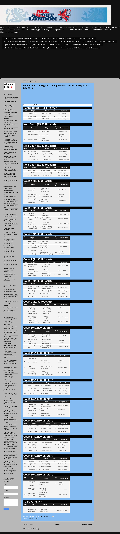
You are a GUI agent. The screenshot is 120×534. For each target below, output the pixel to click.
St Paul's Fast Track (10, 291)
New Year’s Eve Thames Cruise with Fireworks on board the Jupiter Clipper (10, 464)
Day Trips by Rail (54, 45)
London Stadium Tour (10, 128)
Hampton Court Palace (10, 223)
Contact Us (59, 48)
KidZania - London (9, 237)
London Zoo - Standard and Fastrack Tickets (11, 265)
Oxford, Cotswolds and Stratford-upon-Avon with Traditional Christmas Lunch (10, 370)
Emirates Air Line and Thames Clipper (10, 220)
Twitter (66, 45)
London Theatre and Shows (70, 41)
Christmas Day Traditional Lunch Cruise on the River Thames (9, 401)
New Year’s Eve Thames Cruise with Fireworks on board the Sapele (10, 413)
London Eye (7, 254)
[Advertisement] (58, 98)
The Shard (7, 299)
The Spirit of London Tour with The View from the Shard (11, 163)
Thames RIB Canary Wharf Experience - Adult (10, 157)
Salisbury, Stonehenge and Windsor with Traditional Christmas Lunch (10, 362)
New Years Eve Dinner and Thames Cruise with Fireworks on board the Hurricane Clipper (11, 449)
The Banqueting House (10, 294)
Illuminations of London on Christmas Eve (11, 327)
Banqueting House (9, 199)
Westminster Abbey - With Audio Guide (10, 311)
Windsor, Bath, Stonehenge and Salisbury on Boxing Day (10, 377)
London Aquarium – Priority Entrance (9, 240)
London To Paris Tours (107, 41)
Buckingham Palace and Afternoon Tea (10, 202)
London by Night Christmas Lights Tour (10, 318)
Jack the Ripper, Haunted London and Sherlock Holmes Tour (10, 110)
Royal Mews (7, 276)
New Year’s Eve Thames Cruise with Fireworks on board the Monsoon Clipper (10, 442)
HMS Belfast (7, 225)
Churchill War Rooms (10, 212)
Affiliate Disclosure (92, 48)
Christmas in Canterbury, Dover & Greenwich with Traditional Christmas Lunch (10, 354)
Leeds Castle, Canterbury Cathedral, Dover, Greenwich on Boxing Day (10, 384)
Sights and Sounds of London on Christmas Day (10, 332)
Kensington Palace (9, 232)
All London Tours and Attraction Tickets (24, 38)
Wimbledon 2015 (33, 519)
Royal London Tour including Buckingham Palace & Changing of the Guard (10, 141)
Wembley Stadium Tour (11, 308)
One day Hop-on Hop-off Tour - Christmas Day (10, 347)
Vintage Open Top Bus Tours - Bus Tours (80, 38)
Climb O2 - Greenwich (10, 214)
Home (6, 38)
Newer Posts (28, 525)
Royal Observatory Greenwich (9, 279)
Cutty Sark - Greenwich (11, 217)
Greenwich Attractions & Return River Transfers (11, 97)
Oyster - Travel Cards (38, 45)
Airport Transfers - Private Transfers (16, 45)
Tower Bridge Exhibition (11, 301)
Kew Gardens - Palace (10, 234)
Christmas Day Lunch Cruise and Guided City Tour (11, 395)
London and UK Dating (74, 48)
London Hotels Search (79, 45)
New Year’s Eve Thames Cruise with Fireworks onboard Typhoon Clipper (10, 471)
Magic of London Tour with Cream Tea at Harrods (10, 135)
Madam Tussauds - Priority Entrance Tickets (9, 270)
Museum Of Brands (9, 274)
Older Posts (87, 525)
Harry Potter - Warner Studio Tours (15, 41)
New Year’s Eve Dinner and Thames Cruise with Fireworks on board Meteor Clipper (11, 456)
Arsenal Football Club (10, 196)
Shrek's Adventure (9, 289)
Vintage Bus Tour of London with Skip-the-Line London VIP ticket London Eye (10, 175)
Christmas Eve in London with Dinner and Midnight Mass (11, 322)
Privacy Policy (47, 48)
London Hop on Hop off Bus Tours (52, 38)
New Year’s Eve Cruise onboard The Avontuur (10, 407)
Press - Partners (95, 45)
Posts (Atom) (35, 529)
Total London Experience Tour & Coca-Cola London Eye (11, 169)
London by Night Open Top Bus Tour (10, 121)
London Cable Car (9, 247)
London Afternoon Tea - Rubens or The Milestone (11, 116)
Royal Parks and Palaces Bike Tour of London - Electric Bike (10, 148)
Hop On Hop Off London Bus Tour (9, 106)
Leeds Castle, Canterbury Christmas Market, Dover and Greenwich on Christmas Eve (10, 340)
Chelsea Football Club (10, 209)
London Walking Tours (10, 131)
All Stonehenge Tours (90, 41)
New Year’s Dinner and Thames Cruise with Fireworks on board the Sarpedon (10, 427)
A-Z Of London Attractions (12, 48)
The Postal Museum (10, 296)
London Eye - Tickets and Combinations (43, 41)
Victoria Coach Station (31, 48)
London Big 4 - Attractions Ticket (9, 244)
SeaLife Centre (8, 283)
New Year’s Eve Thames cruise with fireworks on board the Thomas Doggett (10, 434)
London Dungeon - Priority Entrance (9, 250)
